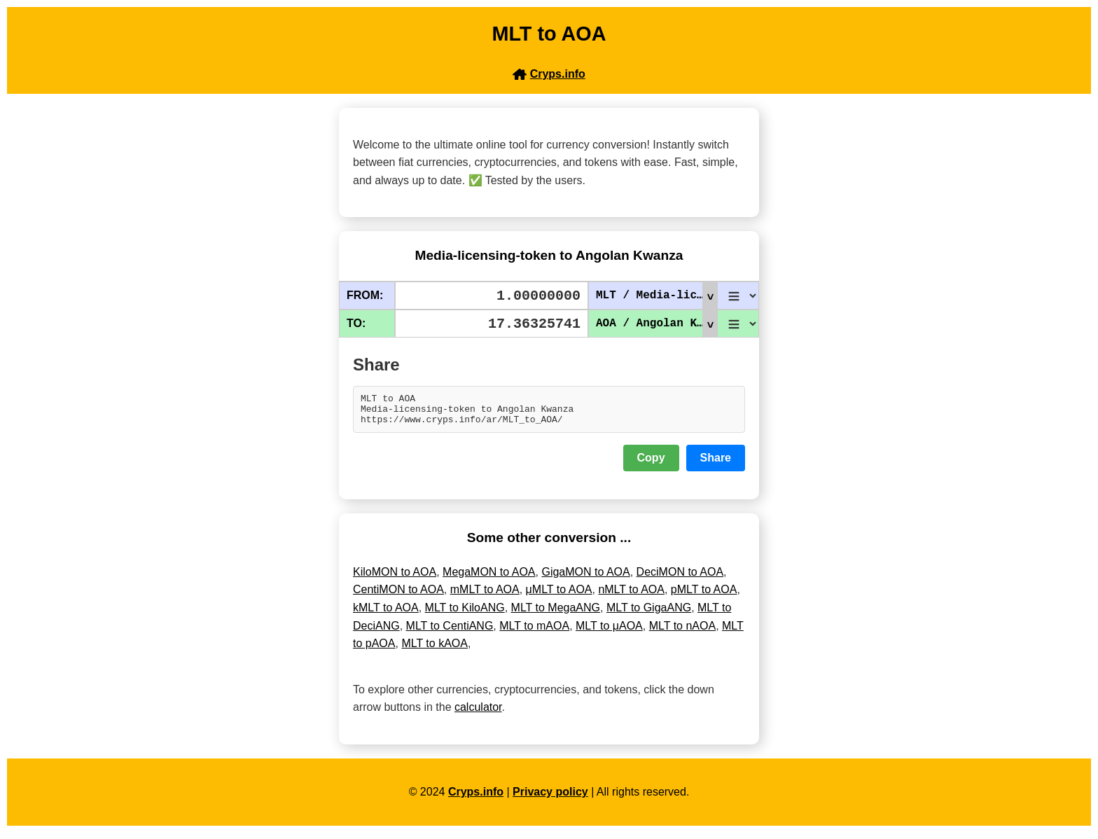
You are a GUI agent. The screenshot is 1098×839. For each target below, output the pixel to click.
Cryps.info (475, 798)
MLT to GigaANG (648, 614)
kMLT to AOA (386, 614)
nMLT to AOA (631, 596)
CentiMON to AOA (398, 596)
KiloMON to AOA (394, 578)
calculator (478, 713)
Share (715, 464)
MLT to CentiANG (450, 632)
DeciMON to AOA (680, 578)
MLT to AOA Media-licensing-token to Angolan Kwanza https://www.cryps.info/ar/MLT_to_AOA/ (549, 412)
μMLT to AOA (559, 596)
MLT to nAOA (682, 632)
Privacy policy (550, 798)
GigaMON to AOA (585, 578)
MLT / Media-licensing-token (656, 295)
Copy (651, 464)
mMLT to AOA (485, 596)
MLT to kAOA (434, 650)
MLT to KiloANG (465, 614)
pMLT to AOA (704, 596)
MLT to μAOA (609, 632)
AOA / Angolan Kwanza (656, 323)
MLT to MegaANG (555, 614)
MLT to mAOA (534, 632)
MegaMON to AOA (489, 578)
